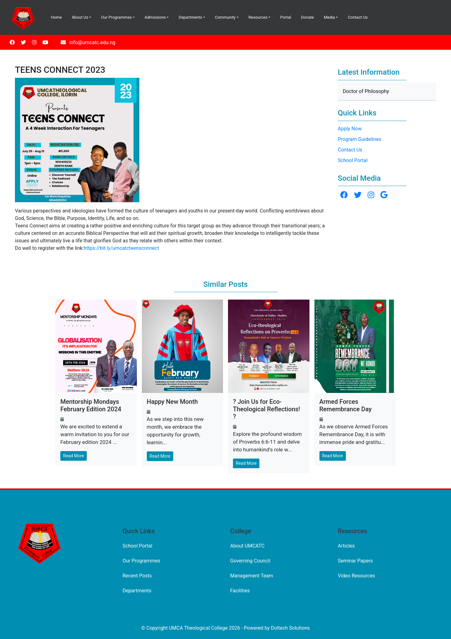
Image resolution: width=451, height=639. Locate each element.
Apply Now (349, 129)
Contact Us (358, 17)
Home (56, 17)
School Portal (353, 160)
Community (225, 17)
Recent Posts (137, 576)
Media (329, 17)
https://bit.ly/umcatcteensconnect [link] (121, 248)
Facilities (240, 591)
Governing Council (250, 561)
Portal (285, 17)
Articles (346, 546)
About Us (80, 17)
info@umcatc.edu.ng (92, 42)
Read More (73, 455)
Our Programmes (116, 17)
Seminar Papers (355, 561)
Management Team (251, 576)
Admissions (155, 17)
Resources (258, 17)
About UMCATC (247, 546)
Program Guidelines (359, 139)
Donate (307, 17)
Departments (190, 17)
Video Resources (356, 576)
